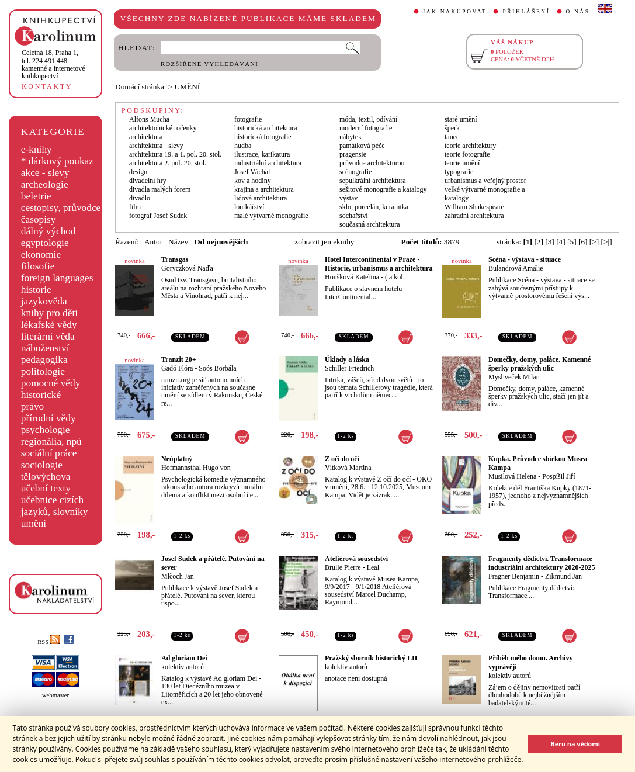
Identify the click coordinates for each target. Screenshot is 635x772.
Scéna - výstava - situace (524, 259)
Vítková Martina (348, 467)
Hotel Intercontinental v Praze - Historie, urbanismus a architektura (378, 263)
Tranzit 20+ (178, 359)
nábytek (350, 137)
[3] (549, 241)
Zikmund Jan (563, 576)
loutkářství (249, 207)
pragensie (352, 154)
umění (33, 523)
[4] (560, 241)
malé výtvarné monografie (271, 216)
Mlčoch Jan (177, 576)
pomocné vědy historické (51, 389)
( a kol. (395, 277)
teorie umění (462, 163)
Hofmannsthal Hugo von (196, 467)
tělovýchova (46, 476)
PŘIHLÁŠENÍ (526, 12)
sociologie (42, 464)
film (135, 207)
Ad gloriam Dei (184, 658)
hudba (242, 145)
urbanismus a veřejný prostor (485, 180)
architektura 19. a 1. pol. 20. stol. (175, 154)
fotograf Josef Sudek (158, 216)
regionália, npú (51, 441)
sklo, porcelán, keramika (373, 207)
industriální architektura (267, 163)
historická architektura (265, 128)
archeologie (44, 184)
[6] (583, 241)
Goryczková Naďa (187, 268)
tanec (452, 137)
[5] (572, 241)
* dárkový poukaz (57, 161)
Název (178, 241)
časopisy (38, 219)
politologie (43, 371)
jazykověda (44, 301)
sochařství (353, 216)
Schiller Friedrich (349, 368)
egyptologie (45, 242)
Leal (373, 567)
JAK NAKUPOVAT (455, 12)
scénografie (355, 172)
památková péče (362, 145)
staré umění (461, 119)
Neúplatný (176, 459)
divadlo (139, 198)
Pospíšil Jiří (558, 476)
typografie (459, 172)
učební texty (46, 488)
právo (32, 406)
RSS (48, 642)
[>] (594, 241)
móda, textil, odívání (368, 119)
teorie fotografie (467, 154)
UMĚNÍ (187, 86)
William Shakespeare (474, 207)
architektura (145, 137)
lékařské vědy (49, 324)
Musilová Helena (512, 476)
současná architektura (369, 224)
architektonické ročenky (163, 128)
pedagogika (44, 359)
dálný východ (48, 231)
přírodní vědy (48, 418)
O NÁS (578, 12)
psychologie (45, 429)
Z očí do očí (342, 459)
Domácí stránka (139, 86)
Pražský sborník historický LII (371, 658)
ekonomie (41, 254)
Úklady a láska (347, 359)
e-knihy (36, 149)
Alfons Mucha (149, 119)
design (138, 172)
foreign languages (57, 277)
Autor (153, 241)
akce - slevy (45, 172)
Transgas (174, 259)
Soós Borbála (217, 368)
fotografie (248, 119)
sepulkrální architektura (372, 180)
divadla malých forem (159, 189)
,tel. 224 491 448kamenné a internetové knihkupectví (53, 64)
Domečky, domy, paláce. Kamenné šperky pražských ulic (539, 363)
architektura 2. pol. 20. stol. (167, 163)
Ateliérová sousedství (356, 559)
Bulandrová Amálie (515, 268)
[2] (538, 241)
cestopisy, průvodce (61, 207)
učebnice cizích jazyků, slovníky (54, 505)
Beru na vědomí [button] (575, 743)
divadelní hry (147, 180)
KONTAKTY (47, 86)
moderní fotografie (365, 128)
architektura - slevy (156, 145)
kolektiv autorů (182, 667)
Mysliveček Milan (514, 377)
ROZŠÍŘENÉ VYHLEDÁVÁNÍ (209, 64)
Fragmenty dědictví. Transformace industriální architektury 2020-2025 (541, 563)
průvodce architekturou (372, 163)
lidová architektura (260, 198)
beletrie (36, 196)
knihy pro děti (49, 313)
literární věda (48, 336)
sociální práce (49, 453)
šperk (452, 128)
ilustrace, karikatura (262, 154)
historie (36, 289)
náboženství (45, 348)
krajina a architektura (264, 189)
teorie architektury (470, 145)
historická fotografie (263, 137)
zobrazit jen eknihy (324, 241)
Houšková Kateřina (352, 277)
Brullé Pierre (343, 567)
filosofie (38, 266)
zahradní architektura (474, 216)
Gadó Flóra (177, 368)
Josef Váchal (252, 172)
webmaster (55, 695)
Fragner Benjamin (513, 576)
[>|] (606, 241)
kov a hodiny (252, 180)
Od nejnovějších (221, 241)
